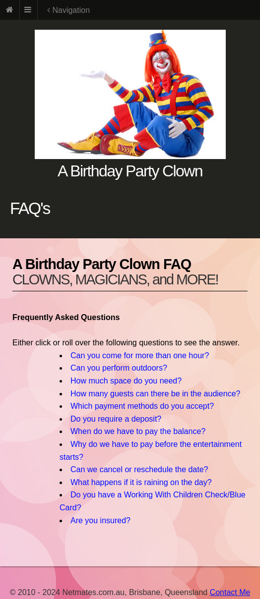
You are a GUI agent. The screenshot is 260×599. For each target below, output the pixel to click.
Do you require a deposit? (115, 419)
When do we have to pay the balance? (137, 431)
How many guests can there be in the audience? (155, 393)
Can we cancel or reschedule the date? (139, 469)
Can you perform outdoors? (118, 368)
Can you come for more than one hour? (139, 355)
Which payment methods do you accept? (142, 406)
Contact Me (230, 592)
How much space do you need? (126, 381)
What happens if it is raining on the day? (141, 482)
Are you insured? (100, 520)
